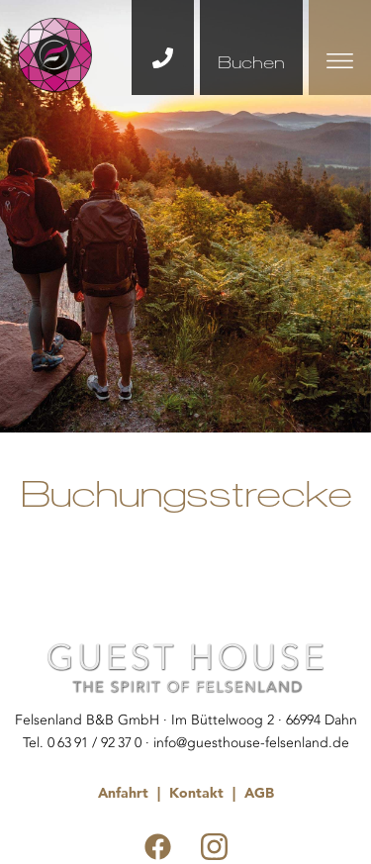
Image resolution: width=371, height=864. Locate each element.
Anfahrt (123, 793)
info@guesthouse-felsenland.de (251, 742)
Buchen (251, 62)
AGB (259, 793)
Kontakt (196, 793)
